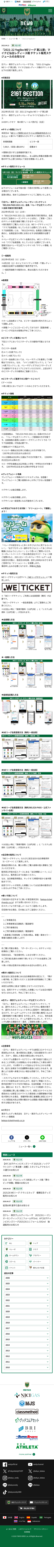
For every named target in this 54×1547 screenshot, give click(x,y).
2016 (8, 1334)
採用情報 (27, 1532)
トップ (35, 1243)
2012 (8, 1356)
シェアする (11, 1141)
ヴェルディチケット (40, 1502)
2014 (8, 1345)
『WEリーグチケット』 (36, 577)
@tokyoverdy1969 (12, 1492)
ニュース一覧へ (25, 1146)
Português (45, 1517)
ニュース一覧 (13, 39)
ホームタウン (14, 1255)
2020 (8, 1311)
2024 (8, 1289)
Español (32, 1517)
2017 (8, 1328)
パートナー (37, 1261)
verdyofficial (10, 1464)
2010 (8, 1367)
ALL (10, 1243)
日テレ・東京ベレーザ (4, 10)
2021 (8, 1306)
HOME (3, 39)
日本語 (7, 1517)
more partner (25, 1454)
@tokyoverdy (10, 1485)
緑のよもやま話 (38, 1268)
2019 (8, 1317)
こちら (38, 566)
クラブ (35, 1249)
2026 (8, 1278)
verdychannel (35, 1464)
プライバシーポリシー (41, 1529)
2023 (8, 1294)
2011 (8, 1362)
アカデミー (37, 1255)
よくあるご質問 (11, 1529)
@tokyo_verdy (11, 1478)
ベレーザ (17, 45)
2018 (8, 1322)
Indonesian (34, 1521)
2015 (8, 1339)
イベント (12, 1268)
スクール (12, 1261)
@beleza (33, 1485)
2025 (8, 1283)
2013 (8, 1350)
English (19, 1517)
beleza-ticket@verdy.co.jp (12, 1120)
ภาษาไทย (19, 1521)
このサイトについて (24, 1529)
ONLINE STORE (29, 1508)
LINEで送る (42, 1141)
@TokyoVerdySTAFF (13, 1471)
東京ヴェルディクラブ (19, 1502)
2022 (8, 1300)
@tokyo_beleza (36, 1471)
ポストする (27, 1141)
